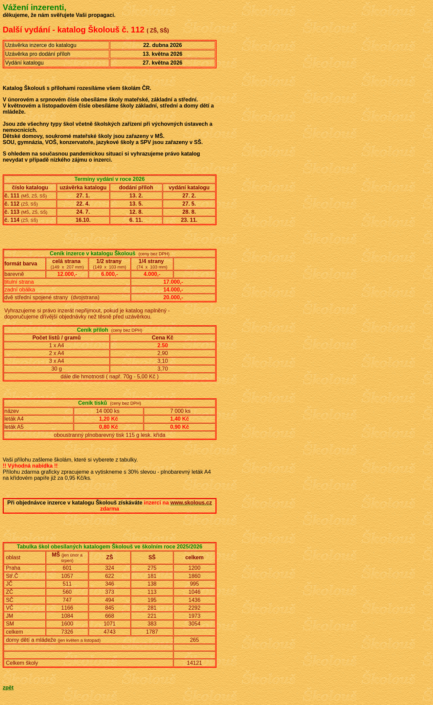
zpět (8, 687)
